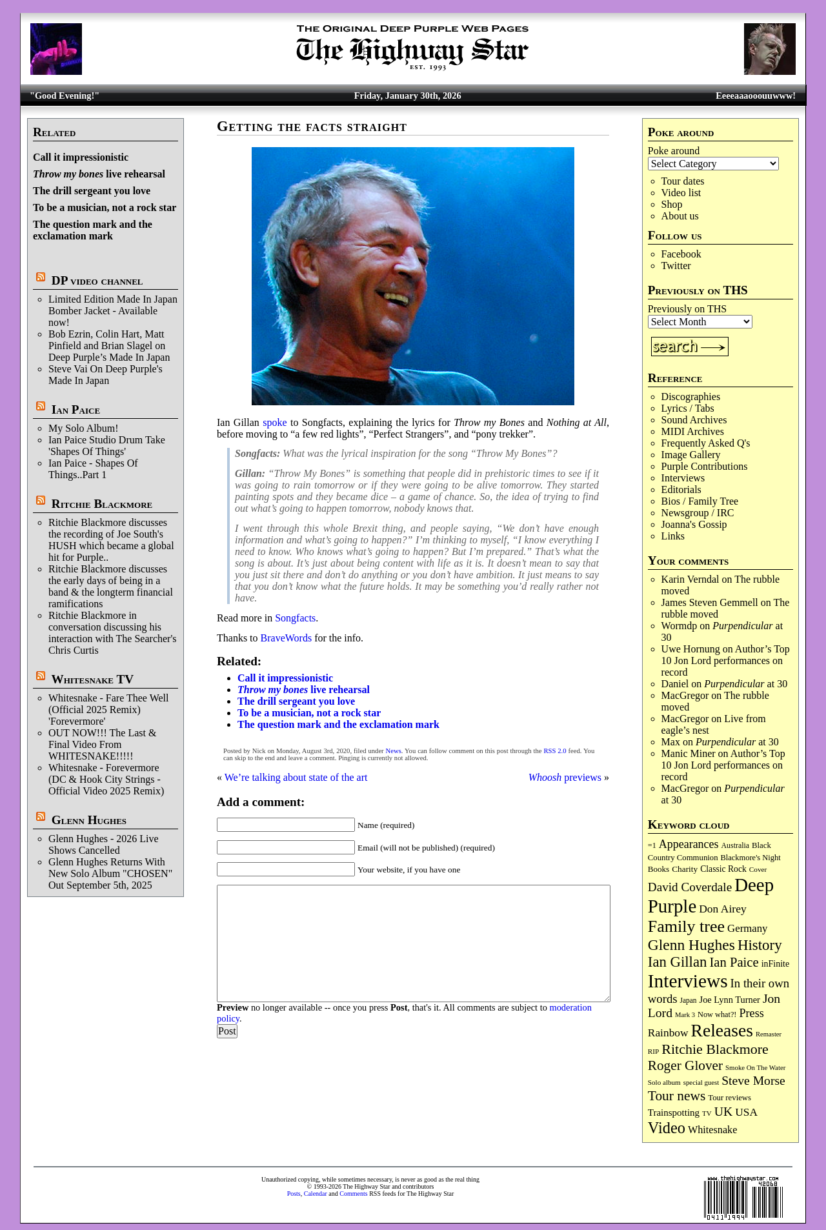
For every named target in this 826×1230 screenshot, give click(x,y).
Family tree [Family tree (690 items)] (686, 926)
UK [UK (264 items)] (723, 1111)
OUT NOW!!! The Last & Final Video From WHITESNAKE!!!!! (102, 744)
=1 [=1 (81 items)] (652, 845)
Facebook (681, 253)
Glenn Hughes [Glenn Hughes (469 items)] (691, 944)
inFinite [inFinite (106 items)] (775, 964)
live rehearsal (99, 173)
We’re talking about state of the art (296, 777)
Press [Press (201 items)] (751, 1013)
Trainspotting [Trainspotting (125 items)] (674, 1112)
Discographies (691, 396)
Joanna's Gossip (694, 524)
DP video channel (97, 280)
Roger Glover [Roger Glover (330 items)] (685, 1065)
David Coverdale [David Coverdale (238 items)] (690, 887)
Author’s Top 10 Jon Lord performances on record (725, 660)
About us (680, 215)
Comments (353, 1193)
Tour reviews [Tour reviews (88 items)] (729, 1097)
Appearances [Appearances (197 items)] (689, 844)
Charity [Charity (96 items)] (685, 869)
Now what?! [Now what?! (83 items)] (717, 1014)
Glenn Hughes (89, 820)
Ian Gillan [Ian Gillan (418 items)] (677, 962)
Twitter (676, 265)
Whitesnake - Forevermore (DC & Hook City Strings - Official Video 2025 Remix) (106, 779)
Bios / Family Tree (700, 501)
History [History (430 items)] (760, 945)
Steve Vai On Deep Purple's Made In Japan (105, 374)
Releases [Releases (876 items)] (722, 1030)
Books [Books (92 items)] (658, 869)
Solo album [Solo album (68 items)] (664, 1082)
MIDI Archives (692, 431)
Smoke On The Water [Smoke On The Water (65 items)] (755, 1067)
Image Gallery (691, 454)
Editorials (681, 489)
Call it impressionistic (80, 157)
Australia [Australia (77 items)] (735, 845)
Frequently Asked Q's (705, 443)
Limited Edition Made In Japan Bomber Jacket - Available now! (112, 311)
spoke (275, 422)
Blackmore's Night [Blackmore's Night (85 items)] (751, 857)
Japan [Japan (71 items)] (688, 1000)
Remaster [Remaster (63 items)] (768, 1034)
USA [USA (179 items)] (746, 1112)
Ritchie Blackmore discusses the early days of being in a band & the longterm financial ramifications (110, 586)
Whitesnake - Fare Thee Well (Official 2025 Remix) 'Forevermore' (108, 709)
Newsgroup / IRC (697, 512)
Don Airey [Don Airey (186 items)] (722, 908)
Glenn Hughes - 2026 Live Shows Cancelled (103, 844)
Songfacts (295, 617)
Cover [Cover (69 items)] (758, 869)
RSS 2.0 (554, 750)
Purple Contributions (704, 466)
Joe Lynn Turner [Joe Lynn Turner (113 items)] (730, 999)
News (393, 750)
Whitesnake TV (92, 679)
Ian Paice (76, 409)
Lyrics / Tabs (687, 408)
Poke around (674, 150)
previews (565, 777)
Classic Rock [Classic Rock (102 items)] (723, 869)
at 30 (745, 683)
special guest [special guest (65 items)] (701, 1082)
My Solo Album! (83, 428)
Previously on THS (687, 308)
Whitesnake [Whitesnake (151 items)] (712, 1130)
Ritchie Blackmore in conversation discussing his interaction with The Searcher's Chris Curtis (112, 633)
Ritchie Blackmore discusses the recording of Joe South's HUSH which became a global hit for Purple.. (111, 540)
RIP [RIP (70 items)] (654, 1051)
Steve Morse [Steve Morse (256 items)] (753, 1080)
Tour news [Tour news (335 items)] (676, 1096)
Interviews (683, 477)
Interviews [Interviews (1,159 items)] (688, 981)
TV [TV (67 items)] (707, 1113)
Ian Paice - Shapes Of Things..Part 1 (93, 469)
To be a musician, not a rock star (104, 207)
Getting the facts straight (312, 126)
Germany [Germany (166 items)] (747, 928)
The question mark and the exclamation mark (92, 230)
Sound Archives (694, 419)
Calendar (315, 1193)
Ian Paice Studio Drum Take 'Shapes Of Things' (106, 445)
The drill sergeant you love (91, 190)
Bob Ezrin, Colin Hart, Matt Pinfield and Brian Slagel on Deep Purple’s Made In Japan (109, 345)
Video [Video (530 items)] (666, 1127)
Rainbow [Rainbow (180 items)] (668, 1033)
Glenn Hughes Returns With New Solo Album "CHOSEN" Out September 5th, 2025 (110, 873)
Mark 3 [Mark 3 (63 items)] (685, 1014)
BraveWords (286, 637)
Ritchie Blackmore (102, 503)
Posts (294, 1193)
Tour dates (683, 181)
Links (673, 535)
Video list (681, 192)
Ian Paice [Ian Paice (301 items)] (733, 962)
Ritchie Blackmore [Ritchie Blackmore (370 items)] (715, 1049)
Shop (672, 204)
